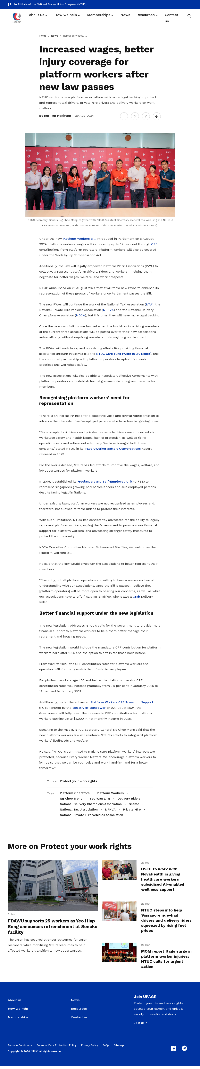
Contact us (79, 1020)
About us (14, 1003)
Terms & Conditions (20, 1048)
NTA (149, 303)
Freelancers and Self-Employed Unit (104, 480)
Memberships (18, 1020)
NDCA (80, 314)
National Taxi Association (79, 808)
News (54, 35)
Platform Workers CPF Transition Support (121, 700)
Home (42, 35)
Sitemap (119, 1048)
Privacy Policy (89, 1048)
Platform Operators (74, 791)
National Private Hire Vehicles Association (91, 813)
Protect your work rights (78, 779)
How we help (18, 1011)
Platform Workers (110, 791)
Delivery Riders (128, 797)
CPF (154, 243)
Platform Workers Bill (79, 237)
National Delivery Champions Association (91, 802)
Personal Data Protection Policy (56, 1048)
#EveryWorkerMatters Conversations (112, 447)
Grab (136, 595)
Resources (79, 1011)
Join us (139, 1026)
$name (134, 802)
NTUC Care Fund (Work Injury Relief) (123, 352)
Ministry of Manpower (88, 706)
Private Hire (132, 808)
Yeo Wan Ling (100, 797)
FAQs (106, 1048)
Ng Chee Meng (71, 797)
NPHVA (108, 308)
